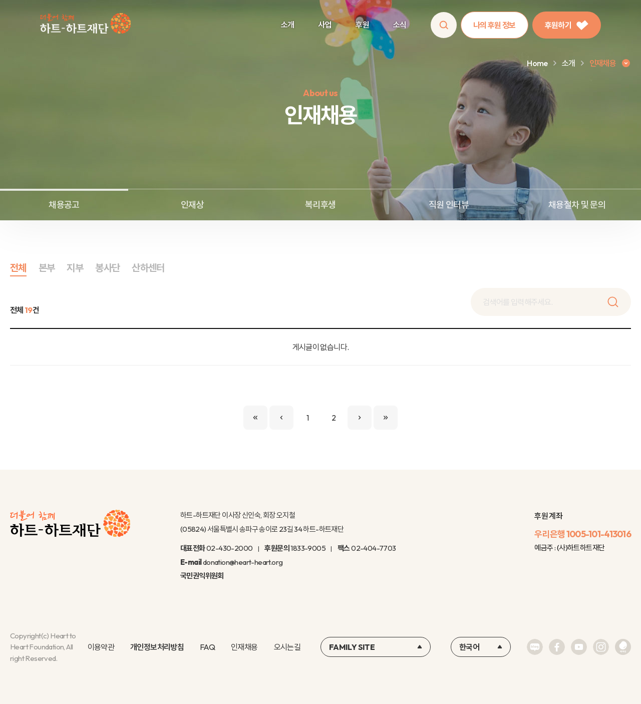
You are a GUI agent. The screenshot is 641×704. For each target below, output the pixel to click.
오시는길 (287, 647)
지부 (75, 267)
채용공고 (64, 204)
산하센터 (148, 267)
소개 (287, 25)
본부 (47, 267)
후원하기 (566, 25)
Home (537, 63)
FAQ (207, 647)
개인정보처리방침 (157, 647)
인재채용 (244, 647)
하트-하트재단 (85, 25)
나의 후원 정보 (494, 25)
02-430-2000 (229, 548)
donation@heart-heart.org (243, 562)
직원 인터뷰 (449, 204)
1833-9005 (308, 548)
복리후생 (320, 204)
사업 (325, 25)
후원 (362, 25)
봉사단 (107, 267)
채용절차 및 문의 (576, 204)
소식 (400, 25)
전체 (18, 267)
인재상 (192, 204)
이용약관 (101, 647)
